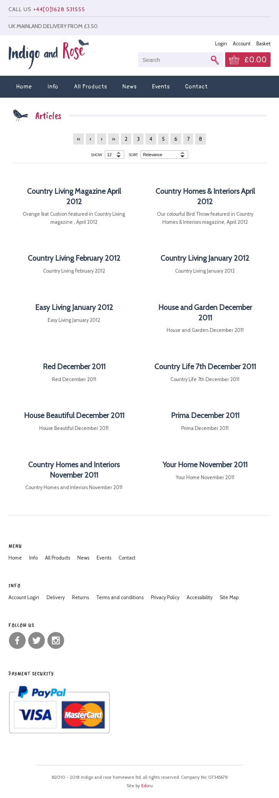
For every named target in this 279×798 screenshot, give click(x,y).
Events (161, 86)
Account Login (23, 597)
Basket (263, 44)
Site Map (229, 597)
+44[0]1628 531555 (59, 9)
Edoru (147, 785)
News (129, 86)
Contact (196, 86)
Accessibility (199, 597)
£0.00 (255, 60)
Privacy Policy (165, 597)
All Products (90, 86)
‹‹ (78, 139)
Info (52, 86)
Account (242, 44)
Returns (80, 597)
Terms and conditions (120, 597)
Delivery (56, 597)
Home (24, 86)
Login (221, 44)
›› (113, 139)
